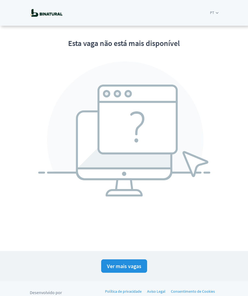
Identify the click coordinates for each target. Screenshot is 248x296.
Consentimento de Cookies (193, 291)
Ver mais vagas (124, 266)
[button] (214, 13)
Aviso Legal (156, 291)
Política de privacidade (123, 291)
